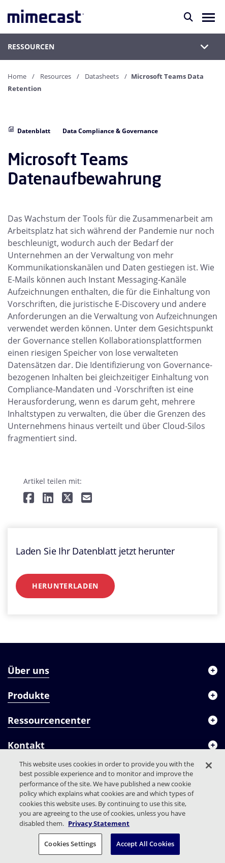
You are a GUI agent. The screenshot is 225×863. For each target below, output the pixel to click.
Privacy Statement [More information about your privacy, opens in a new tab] (99, 823)
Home (17, 76)
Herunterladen (65, 586)
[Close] (209, 765)
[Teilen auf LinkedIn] (48, 498)
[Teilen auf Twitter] (67, 498)
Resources (55, 76)
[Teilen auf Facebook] (28, 498)
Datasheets (102, 76)
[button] (208, 16)
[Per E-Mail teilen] (86, 498)
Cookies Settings (70, 843)
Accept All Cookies (145, 843)
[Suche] (188, 17)
